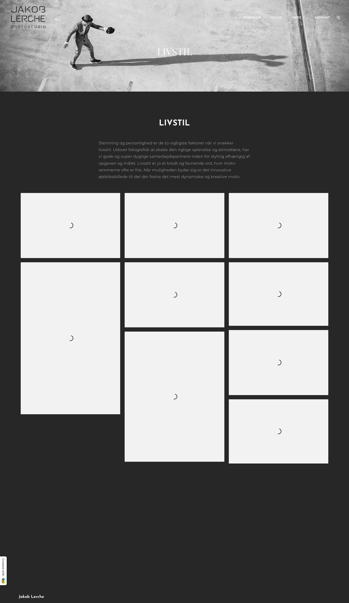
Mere (299, 17)
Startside (252, 17)
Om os (276, 17)
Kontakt (322, 17)
